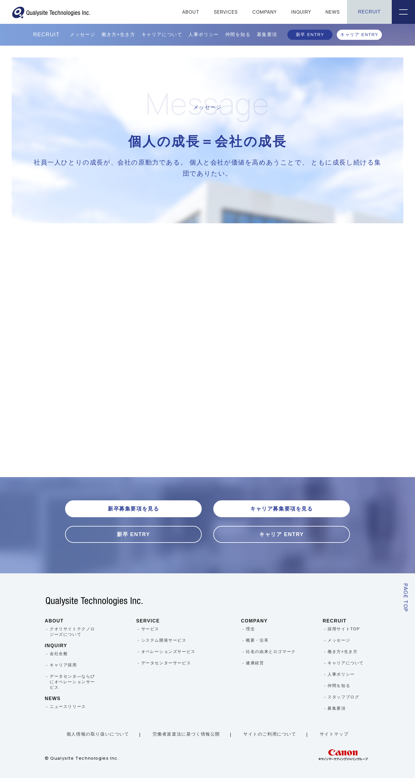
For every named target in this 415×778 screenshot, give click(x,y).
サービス (150, 629)
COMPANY (264, 12)
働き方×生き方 (118, 34)
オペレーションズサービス (168, 651)
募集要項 (267, 34)
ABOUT (190, 12)
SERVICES (226, 12)
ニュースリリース (68, 706)
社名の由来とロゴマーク (271, 651)
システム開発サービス (164, 640)
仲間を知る (238, 34)
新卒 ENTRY (310, 34)
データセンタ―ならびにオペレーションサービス (72, 682)
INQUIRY (301, 12)
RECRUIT (369, 11)
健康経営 (255, 663)
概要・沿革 (257, 640)
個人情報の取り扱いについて (98, 733)
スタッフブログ (343, 697)
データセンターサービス (166, 663)
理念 (250, 629)
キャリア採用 (63, 665)
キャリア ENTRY (359, 34)
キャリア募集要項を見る (281, 509)
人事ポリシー (203, 34)
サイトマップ (334, 733)
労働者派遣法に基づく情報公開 (186, 733)
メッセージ (82, 34)
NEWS (332, 12)
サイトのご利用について (269, 733)
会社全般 (59, 653)
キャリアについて (162, 34)
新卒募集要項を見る (133, 509)
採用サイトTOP (344, 629)
